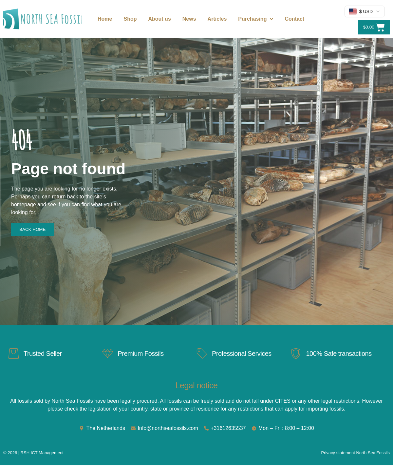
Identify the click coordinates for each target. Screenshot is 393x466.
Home (105, 19)
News (189, 19)
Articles (217, 19)
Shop (130, 19)
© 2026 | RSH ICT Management (33, 453)
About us (159, 19)
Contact (294, 19)
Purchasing (255, 19)
